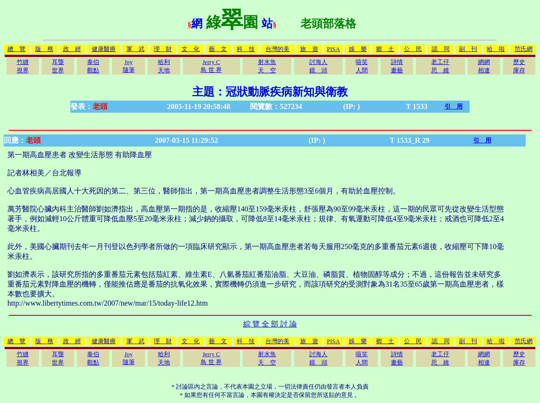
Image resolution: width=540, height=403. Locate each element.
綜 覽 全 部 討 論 (270, 324)
